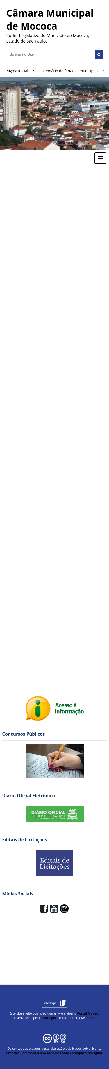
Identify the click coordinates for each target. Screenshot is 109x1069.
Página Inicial (17, 70)
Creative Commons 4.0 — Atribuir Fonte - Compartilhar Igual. (54, 1053)
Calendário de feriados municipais (68, 70)
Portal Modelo (88, 1013)
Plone (90, 1017)
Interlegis (48, 1017)
